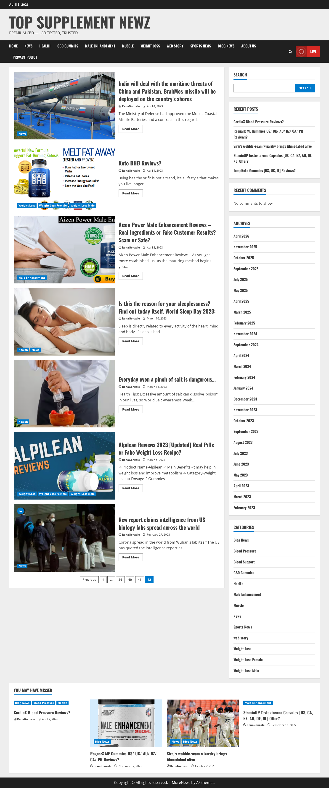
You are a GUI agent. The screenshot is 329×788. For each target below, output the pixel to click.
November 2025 (245, 246)
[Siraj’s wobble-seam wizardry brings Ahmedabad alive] (203, 723)
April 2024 (241, 355)
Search (240, 75)
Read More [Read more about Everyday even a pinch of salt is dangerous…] (132, 410)
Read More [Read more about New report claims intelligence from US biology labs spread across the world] (132, 558)
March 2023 (242, 496)
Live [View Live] (306, 51)
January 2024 (243, 388)
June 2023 (241, 464)
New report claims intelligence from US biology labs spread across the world (64, 538)
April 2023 (241, 485)
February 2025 (244, 323)
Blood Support (244, 562)
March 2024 (242, 366)
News (28, 46)
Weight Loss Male (83, 205)
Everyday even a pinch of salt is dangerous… (64, 394)
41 (139, 579)
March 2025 (242, 312)
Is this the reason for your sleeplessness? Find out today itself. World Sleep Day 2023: (64, 322)
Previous (89, 579)
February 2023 (244, 507)
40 (130, 579)
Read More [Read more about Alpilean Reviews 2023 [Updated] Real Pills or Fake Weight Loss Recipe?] (132, 489)
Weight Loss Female (53, 205)
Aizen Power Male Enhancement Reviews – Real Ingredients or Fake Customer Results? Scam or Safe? (64, 249)
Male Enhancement (100, 46)
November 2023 (245, 409)
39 (120, 579)
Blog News (226, 46)
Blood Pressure (244, 551)
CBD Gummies (67, 46)
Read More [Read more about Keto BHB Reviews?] (132, 194)
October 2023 (243, 420)
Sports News (200, 46)
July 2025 (240, 279)
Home (13, 46)
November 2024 (245, 333)
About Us (248, 46)
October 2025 (243, 257)
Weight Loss (150, 46)
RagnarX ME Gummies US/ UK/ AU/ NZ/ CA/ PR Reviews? (123, 756)
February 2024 (244, 377)
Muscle (128, 46)
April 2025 (241, 301)
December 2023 (245, 399)
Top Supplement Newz (79, 22)
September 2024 (245, 344)
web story (175, 46)
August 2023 (242, 442)
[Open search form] (290, 51)
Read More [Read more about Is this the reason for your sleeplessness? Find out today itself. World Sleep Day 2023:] (132, 342)
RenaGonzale (131, 106)
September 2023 (245, 431)
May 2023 (240, 475)
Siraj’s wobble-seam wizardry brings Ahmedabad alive (272, 146)
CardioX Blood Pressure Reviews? (258, 121)
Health (44, 46)
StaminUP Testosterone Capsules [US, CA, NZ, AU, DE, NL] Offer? (278, 715)
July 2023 (240, 453)
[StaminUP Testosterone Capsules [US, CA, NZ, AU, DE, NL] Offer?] (279, 702)
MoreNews (181, 782)
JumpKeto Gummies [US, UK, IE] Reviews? (264, 170)
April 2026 (241, 236)
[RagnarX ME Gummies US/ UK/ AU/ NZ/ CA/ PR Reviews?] (126, 723)
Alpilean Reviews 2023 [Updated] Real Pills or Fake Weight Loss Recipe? (64, 466)
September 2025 (245, 268)
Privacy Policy (25, 57)
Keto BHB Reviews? (64, 178)
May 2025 (240, 290)
